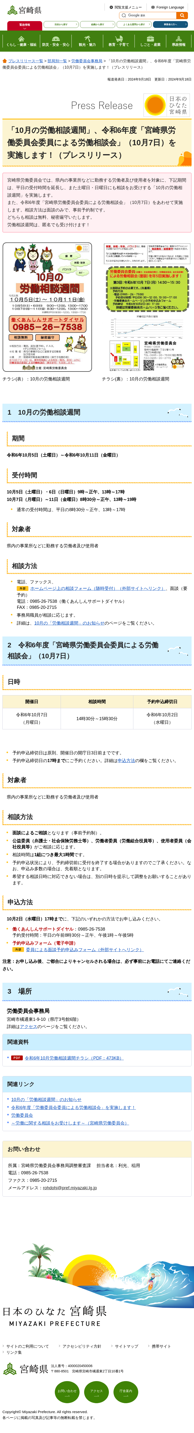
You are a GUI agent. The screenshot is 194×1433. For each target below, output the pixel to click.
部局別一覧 (57, 61)
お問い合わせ (67, 1392)
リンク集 (14, 1352)
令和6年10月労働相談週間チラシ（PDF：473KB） (74, 1058)
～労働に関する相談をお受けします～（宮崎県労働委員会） (70, 1123)
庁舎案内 (126, 1392)
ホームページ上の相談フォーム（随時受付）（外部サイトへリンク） (98, 588)
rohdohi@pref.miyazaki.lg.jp (70, 1187)
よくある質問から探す (134, 24)
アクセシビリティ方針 (82, 1346)
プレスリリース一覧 (25, 61)
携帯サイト (161, 1346)
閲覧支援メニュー (128, 7)
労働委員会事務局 (86, 61)
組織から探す (97, 24)
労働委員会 (22, 1115)
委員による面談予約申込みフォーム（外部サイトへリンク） (85, 949)
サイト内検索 (123, 15)
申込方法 (126, 760)
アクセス (28, 1026)
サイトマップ (126, 1346)
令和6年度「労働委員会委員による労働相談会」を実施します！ (73, 1107)
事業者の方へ (170, 24)
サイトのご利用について (27, 1346)
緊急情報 (24, 24)
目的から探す (61, 24)
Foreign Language (170, 7)
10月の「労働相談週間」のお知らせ (69, 623)
